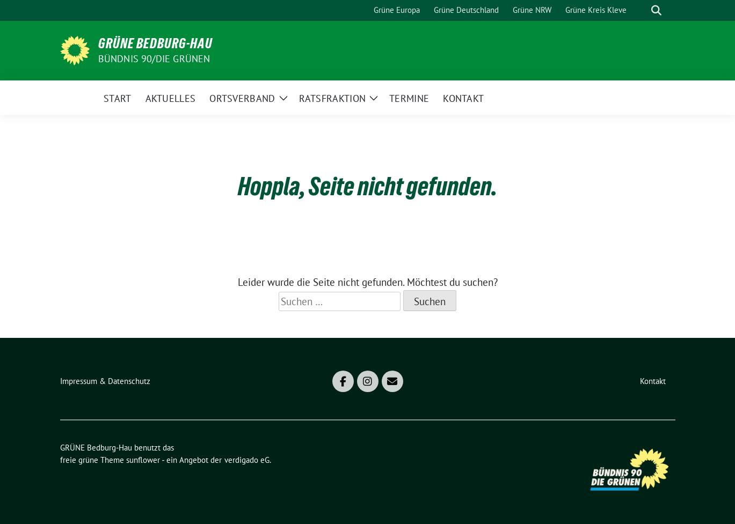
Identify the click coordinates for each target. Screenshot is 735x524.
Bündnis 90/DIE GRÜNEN (154, 59)
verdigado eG (247, 460)
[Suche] (641, 10)
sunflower (143, 460)
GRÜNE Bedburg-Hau (155, 43)
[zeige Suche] (656, 10)
